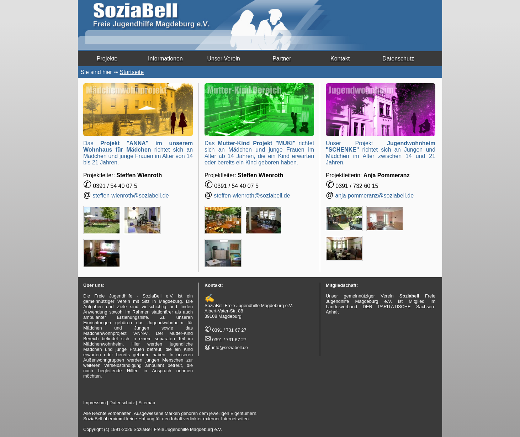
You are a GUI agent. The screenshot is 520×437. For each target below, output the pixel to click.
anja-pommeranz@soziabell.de (374, 196)
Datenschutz (398, 59)
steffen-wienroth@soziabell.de (130, 196)
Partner (281, 59)
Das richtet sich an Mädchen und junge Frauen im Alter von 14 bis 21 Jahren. (138, 152)
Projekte (107, 59)
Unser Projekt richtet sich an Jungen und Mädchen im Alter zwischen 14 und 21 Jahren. (380, 152)
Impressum (94, 402)
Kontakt (340, 59)
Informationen (165, 59)
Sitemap (146, 402)
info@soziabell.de (230, 347)
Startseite (132, 72)
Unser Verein (223, 59)
